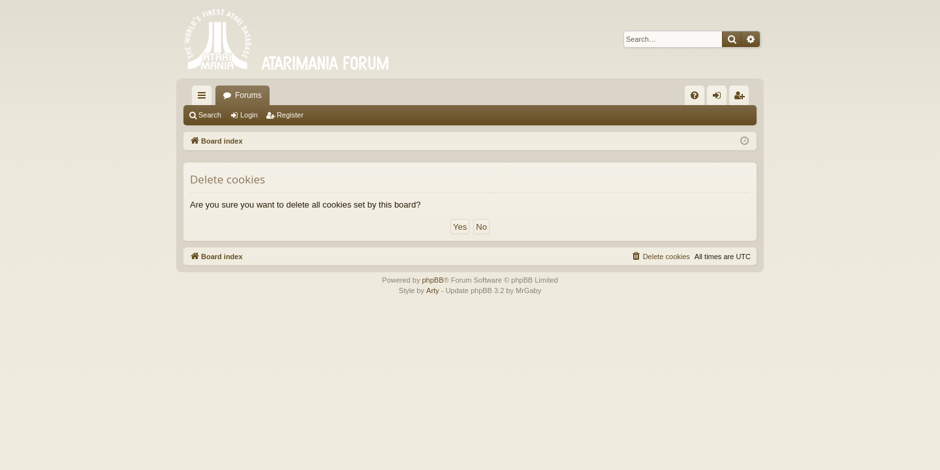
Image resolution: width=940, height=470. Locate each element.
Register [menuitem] (742, 98)
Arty (432, 290)
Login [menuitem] (720, 98)
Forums (248, 95)
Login (249, 115)
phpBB (432, 280)
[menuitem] (694, 95)
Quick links (204, 98)
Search (209, 115)
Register (290, 115)
